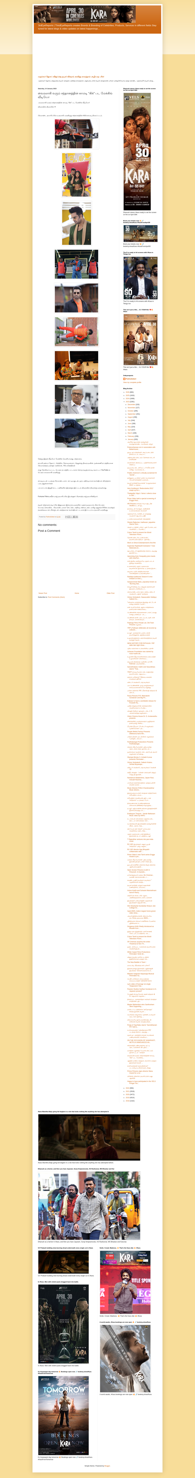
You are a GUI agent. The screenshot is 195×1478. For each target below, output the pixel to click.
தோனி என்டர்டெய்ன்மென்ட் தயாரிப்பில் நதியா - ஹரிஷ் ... (139, 538)
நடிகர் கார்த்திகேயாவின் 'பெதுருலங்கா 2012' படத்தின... (141, 484)
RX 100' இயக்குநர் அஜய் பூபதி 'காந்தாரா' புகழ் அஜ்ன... (138, 845)
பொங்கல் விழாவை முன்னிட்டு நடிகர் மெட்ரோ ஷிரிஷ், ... (141, 1016)
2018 (128, 1101)
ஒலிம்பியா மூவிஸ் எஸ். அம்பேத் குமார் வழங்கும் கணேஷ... (142, 753)
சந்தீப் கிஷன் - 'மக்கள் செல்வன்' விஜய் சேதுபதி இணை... (141, 773)
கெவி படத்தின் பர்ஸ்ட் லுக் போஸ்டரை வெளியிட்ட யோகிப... (141, 528)
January (131, 439)
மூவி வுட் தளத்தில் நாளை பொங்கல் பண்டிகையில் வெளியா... (140, 1036)
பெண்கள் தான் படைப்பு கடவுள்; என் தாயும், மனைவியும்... (141, 619)
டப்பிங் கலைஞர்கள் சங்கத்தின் (138, 519)
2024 (128, 399)
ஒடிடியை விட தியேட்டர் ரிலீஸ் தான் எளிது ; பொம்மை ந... (141, 469)
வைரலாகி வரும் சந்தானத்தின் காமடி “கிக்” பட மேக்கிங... (141, 1057)
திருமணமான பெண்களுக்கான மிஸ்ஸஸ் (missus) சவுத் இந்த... (139, 804)
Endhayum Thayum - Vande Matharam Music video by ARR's (141, 815)
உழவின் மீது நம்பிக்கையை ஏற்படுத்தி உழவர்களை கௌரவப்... (141, 658)
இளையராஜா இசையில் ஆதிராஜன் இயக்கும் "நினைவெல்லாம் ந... (140, 969)
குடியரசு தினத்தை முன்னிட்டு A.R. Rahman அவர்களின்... (140, 663)
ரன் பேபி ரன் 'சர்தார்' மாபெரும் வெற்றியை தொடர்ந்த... (138, 830)
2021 (128, 1091)
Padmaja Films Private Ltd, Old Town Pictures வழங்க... (140, 624)
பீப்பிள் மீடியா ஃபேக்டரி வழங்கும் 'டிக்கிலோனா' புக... (140, 727)
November (132, 408)
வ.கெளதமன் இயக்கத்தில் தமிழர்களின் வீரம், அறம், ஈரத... (141, 825)
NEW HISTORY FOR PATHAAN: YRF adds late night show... (141, 644)
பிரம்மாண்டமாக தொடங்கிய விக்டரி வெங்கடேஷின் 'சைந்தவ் (141, 593)
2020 (128, 1094)
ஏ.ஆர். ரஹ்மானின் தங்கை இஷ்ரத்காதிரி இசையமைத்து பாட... (142, 809)
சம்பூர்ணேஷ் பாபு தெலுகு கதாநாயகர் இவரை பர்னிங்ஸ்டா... (141, 588)
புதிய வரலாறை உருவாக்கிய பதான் (140, 648)
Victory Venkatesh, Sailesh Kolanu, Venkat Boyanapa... (139, 763)
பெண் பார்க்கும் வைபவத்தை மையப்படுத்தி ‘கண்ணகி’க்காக (139, 980)
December (132, 404)
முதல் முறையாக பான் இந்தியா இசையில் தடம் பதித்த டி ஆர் (139, 835)
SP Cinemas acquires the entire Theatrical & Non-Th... (138, 943)
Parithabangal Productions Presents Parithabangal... (140, 743)
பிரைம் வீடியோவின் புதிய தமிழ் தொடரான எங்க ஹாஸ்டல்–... (139, 748)
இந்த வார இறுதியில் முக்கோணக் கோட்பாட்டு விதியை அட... (139, 932)
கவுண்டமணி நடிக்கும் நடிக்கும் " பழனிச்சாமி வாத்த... (139, 881)
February (131, 436)
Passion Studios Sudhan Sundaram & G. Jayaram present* (142, 990)
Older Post (110, 593)
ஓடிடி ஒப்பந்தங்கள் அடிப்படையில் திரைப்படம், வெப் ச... (140, 453)
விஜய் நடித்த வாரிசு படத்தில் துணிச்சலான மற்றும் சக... (138, 958)
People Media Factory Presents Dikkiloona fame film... (138, 732)
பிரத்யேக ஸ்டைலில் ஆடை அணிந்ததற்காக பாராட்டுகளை (139, 896)
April (129, 430)
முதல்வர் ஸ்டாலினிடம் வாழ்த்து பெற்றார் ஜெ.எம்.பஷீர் (139, 515)
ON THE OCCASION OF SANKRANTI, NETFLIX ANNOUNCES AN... (141, 1041)
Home (77, 593)
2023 (128, 402)
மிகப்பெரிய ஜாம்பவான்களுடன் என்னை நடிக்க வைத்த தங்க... (139, 1021)
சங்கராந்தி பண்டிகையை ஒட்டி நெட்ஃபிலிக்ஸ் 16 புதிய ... (138, 1046)
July (129, 420)
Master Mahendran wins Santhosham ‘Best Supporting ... (140, 1005)
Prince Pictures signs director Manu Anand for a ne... (140, 1072)
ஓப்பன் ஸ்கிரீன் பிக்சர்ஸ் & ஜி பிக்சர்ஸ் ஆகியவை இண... (141, 866)
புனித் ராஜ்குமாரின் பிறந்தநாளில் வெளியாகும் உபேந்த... (139, 707)
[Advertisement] (97, 54)
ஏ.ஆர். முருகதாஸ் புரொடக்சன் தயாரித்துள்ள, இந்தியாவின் (138, 634)
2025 (128, 395)
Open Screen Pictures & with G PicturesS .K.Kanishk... (138, 871)
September (132, 414)
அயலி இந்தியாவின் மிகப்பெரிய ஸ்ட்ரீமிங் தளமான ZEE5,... (139, 917)
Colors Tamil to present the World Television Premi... (139, 533)
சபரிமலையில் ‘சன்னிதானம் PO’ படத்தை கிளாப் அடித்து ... (139, 1031)
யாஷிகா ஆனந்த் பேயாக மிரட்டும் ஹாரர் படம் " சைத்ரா (140, 1052)
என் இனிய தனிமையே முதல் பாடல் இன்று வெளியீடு (140, 562)
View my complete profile (132, 382)
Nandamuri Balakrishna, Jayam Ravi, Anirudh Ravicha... (140, 779)
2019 (128, 1098)
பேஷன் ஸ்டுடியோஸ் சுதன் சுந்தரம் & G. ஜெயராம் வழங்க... (141, 995)
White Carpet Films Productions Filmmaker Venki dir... (138, 953)
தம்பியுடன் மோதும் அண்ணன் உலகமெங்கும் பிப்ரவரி (138, 510)
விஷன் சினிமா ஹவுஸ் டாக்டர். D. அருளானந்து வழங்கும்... (139, 712)
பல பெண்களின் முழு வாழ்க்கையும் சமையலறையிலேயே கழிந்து (140, 686)
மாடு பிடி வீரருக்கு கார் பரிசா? (138, 965)
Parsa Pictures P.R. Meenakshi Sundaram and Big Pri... (138, 697)
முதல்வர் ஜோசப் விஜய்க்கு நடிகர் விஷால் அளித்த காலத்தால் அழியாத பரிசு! (71, 77)
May (129, 427)
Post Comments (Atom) (56, 597)
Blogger (107, 1466)
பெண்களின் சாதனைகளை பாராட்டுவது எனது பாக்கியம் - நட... (142, 613)
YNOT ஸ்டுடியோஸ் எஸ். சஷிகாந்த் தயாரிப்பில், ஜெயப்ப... (140, 673)
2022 (128, 1088)
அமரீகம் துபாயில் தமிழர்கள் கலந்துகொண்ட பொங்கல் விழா (140, 443)
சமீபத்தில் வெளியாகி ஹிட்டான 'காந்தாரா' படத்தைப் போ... (139, 799)
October (131, 411)
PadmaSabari (131, 379)
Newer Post (43, 593)
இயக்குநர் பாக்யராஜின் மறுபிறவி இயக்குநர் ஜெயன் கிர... (139, 902)
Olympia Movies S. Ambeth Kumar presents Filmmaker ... (139, 758)
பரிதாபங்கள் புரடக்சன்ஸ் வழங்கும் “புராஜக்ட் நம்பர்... (140, 738)
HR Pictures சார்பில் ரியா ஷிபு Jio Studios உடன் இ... (139, 505)
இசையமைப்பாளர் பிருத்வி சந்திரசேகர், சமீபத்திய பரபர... (142, 794)
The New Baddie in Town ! (136, 962)
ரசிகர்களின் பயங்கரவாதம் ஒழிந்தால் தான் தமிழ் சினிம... (141, 722)
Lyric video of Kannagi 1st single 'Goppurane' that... (139, 985)
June (130, 423)
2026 (128, 392)
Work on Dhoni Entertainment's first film (141, 543)
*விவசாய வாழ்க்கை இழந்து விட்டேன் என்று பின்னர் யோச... (141, 603)
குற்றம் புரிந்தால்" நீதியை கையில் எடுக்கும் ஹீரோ (139, 678)
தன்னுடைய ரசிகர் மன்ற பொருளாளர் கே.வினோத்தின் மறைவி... (141, 479)
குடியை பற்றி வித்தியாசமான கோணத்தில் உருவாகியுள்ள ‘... (139, 572)
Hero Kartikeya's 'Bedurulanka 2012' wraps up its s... (140, 489)
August (130, 417)
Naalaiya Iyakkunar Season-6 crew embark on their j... (139, 578)
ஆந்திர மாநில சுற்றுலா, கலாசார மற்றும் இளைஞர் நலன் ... (141, 1062)
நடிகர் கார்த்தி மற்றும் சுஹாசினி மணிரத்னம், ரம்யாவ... (138, 886)
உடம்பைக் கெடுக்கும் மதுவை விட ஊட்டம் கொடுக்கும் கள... (140, 820)
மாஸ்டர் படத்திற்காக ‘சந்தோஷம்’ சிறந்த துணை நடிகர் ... (139, 1010)
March (130, 433)
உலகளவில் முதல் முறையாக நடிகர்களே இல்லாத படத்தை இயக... (142, 567)
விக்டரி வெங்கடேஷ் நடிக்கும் (138, 682)
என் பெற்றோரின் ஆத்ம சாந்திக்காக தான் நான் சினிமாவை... (140, 608)
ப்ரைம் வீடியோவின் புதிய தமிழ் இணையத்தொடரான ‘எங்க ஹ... (140, 861)
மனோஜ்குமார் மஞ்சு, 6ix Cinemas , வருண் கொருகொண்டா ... (140, 876)
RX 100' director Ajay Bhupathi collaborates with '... (138, 850)
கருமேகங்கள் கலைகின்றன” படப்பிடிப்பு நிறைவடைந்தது (139, 1067)
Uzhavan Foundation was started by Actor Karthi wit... (140, 652)
